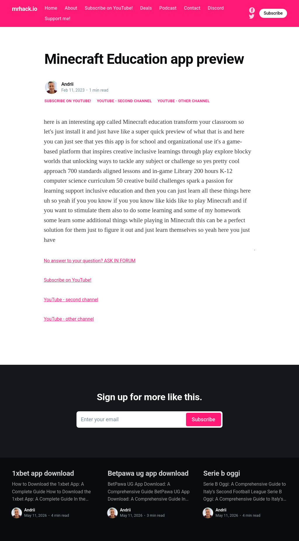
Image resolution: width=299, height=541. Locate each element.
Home (51, 8)
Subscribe (273, 13)
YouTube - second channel (124, 101)
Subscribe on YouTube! (109, 8)
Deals (146, 8)
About (71, 8)
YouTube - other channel (184, 101)
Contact (192, 8)
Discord (216, 8)
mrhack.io (24, 8)
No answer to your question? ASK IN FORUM (89, 260)
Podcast (168, 8)
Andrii (67, 84)
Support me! (57, 18)
